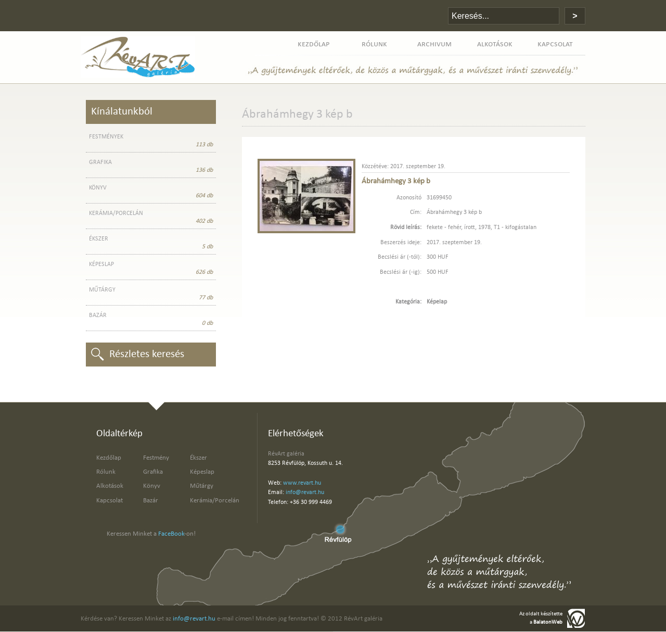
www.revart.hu (302, 483)
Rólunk (106, 472)
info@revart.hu (305, 492)
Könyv (151, 486)
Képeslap (202, 472)
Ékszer (198, 457)
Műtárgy (201, 486)
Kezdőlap (108, 457)
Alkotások (109, 486)
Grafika (153, 472)
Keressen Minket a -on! (151, 533)
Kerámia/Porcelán (214, 500)
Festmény (156, 457)
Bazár (150, 500)
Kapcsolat (109, 500)
